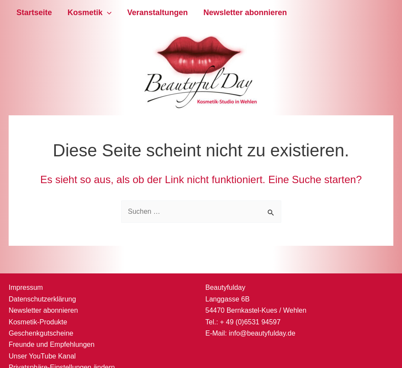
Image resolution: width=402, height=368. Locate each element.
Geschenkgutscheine (41, 333)
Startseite (34, 12)
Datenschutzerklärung (42, 299)
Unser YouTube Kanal (42, 356)
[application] (107, 13)
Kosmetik (90, 13)
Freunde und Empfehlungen (51, 344)
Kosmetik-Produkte (38, 322)
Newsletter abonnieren (245, 12)
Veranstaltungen (157, 12)
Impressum (26, 287)
